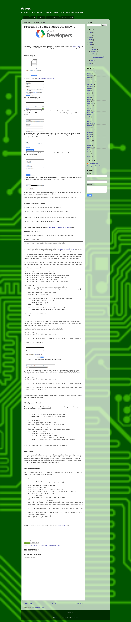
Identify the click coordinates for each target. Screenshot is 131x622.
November (94, 51)
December (94, 49)
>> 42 (33, 18)
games (89, 90)
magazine (90, 112)
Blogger (76, 617)
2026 (90, 32)
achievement (90, 71)
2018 (90, 37)
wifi (88, 149)
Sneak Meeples (93, 163)
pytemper (89, 125)
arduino (89, 73)
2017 (90, 40)
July (92, 60)
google (42, 545)
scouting (89, 140)
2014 (90, 47)
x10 (88, 151)
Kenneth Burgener (57, 617)
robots (89, 136)
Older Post (79, 603)
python (58, 545)
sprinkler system (77, 46)
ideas (88, 101)
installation (90, 103)
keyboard (89, 106)
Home (54, 603)
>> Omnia (41, 18)
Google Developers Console (46, 78)
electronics (90, 86)
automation (90, 75)
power (89, 121)
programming (52, 545)
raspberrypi (90, 130)
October (93, 54)
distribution (90, 84)
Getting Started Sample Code (65, 249)
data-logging (90, 79)
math (88, 117)
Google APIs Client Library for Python (60, 227)
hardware (89, 95)
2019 (90, 35)
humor (89, 99)
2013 (90, 63)
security (89, 143)
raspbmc (89, 134)
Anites (26, 8)
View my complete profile (94, 166)
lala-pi (89, 108)
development (36, 545)
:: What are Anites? (67, 18)
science (89, 138)
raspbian (89, 132)
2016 (90, 42)
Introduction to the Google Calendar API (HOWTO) (97, 56)
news (88, 119)
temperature (90, 147)
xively (88, 154)
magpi (89, 114)
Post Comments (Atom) (38, 607)
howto (46, 545)
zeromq (89, 156)
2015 (90, 44)
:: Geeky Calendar (52, 18)
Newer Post (28, 603)
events (89, 88)
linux (88, 110)
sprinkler (89, 145)
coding (30, 545)
